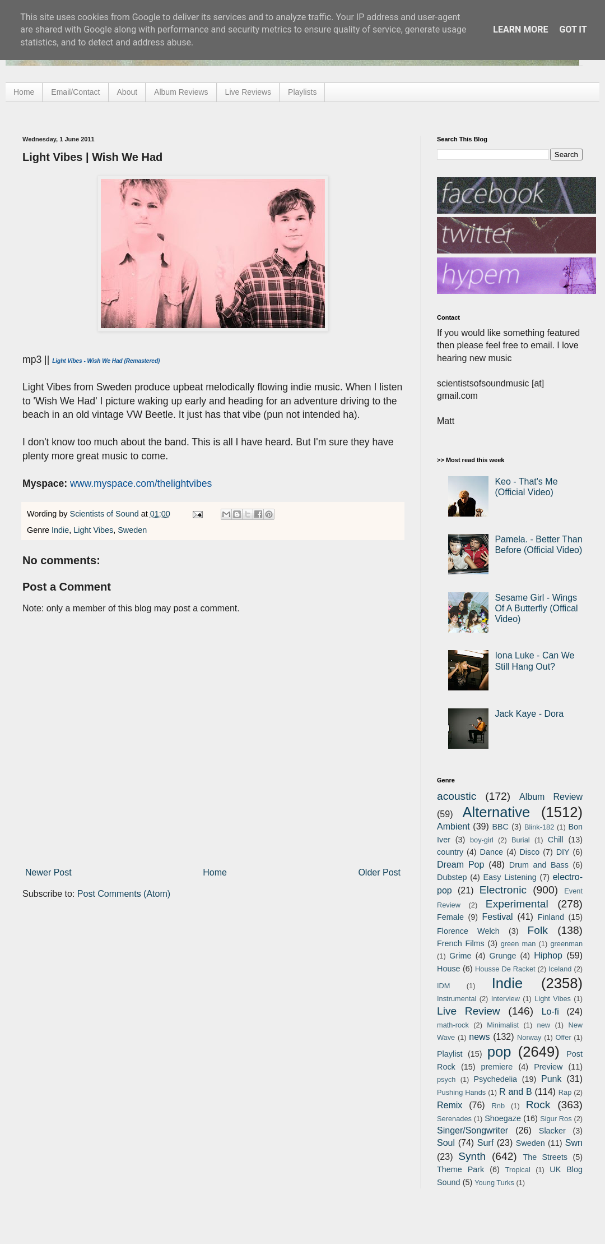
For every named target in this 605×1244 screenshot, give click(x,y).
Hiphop (548, 955)
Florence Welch (468, 931)
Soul (446, 1143)
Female (450, 917)
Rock (538, 1105)
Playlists (302, 91)
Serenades (454, 1118)
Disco (529, 851)
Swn (574, 1143)
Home (23, 91)
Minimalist (503, 1025)
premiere (497, 1066)
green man (518, 943)
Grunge (502, 955)
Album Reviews (181, 91)
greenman (566, 943)
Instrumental (456, 998)
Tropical (517, 1169)
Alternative (496, 812)
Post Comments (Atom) (123, 894)
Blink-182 (539, 827)
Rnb (498, 1106)
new (543, 1025)
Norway (529, 1037)
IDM (443, 986)
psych (446, 1079)
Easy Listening (510, 877)
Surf (485, 1143)
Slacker (552, 1130)
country (450, 851)
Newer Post (48, 872)
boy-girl (482, 840)
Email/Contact (75, 91)
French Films (461, 943)
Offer (563, 1037)
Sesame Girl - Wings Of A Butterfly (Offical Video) (536, 608)
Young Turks (494, 1182)
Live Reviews (248, 91)
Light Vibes (93, 530)
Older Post (379, 872)
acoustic (456, 796)
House (448, 968)
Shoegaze (503, 1118)
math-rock (453, 1025)
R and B (515, 1091)
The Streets (545, 1157)
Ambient (453, 826)
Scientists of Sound (105, 513)
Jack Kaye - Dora (529, 713)
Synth (472, 1156)
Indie (60, 530)
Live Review (468, 1011)
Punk (551, 1079)
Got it (573, 29)
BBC (500, 826)
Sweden (132, 530)
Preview (548, 1066)
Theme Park (460, 1169)
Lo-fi (550, 1011)
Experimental (517, 904)
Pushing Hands (461, 1092)
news (479, 1037)
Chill (556, 839)
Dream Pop (460, 864)
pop (499, 1051)
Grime (460, 955)
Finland (551, 917)
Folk (538, 930)
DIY (563, 851)
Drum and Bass (539, 864)
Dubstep (452, 877)
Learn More (520, 29)
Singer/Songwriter (472, 1130)
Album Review (551, 796)
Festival (497, 917)
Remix (449, 1105)
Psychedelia (495, 1079)
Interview (505, 998)
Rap (565, 1092)
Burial (520, 840)
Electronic (503, 890)
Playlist (450, 1053)
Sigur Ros (555, 1118)
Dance (491, 851)
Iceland (559, 969)
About (127, 91)
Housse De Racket (505, 969)
